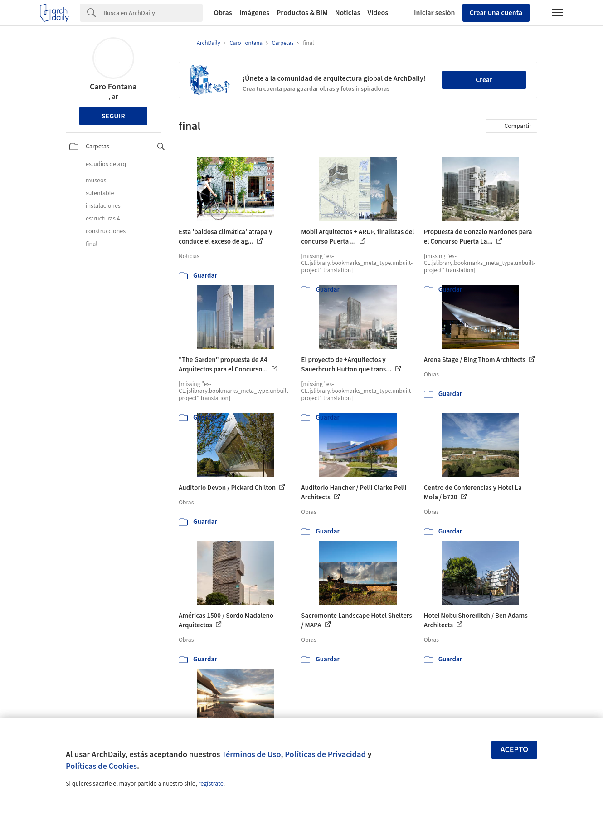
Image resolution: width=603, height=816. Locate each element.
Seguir (113, 116)
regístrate (210, 783)
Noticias (347, 12)
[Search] (153, 13)
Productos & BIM (302, 12)
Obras (223, 12)
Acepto (515, 749)
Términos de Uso (251, 754)
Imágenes (254, 12)
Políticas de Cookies (101, 766)
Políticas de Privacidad (325, 754)
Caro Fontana (113, 87)
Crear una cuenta (496, 13)
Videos (378, 12)
